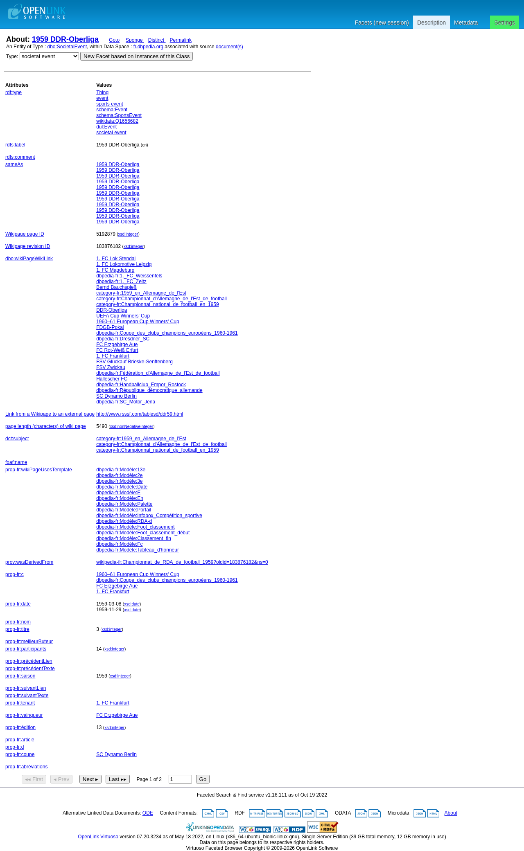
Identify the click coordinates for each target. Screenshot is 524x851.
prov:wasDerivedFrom (29, 562)
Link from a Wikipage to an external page (50, 414)
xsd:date (132, 604)
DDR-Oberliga (111, 310)
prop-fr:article (19, 740)
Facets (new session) (382, 22)
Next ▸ (90, 779)
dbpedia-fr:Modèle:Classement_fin (133, 538)
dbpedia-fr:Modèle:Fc (119, 544)
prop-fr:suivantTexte (26, 695)
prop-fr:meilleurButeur (29, 641)
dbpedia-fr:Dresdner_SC (122, 339)
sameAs (14, 164)
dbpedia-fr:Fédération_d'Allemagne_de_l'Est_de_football (157, 373)
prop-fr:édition (20, 727)
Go (203, 779)
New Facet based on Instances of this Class (137, 56)
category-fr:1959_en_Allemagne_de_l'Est (141, 293)
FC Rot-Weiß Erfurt (117, 350)
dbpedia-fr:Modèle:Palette (124, 504)
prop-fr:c (14, 574)
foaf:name (16, 462)
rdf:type (13, 92)
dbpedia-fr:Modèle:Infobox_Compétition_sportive (149, 515)
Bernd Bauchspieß (116, 287)
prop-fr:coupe (19, 754)
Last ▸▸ (117, 779)
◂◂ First (34, 779)
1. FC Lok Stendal (116, 258)
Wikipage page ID (24, 234)
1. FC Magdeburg (115, 270)
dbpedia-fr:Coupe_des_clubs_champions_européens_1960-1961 (167, 333)
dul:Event (106, 127)
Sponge (135, 40)
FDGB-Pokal (110, 327)
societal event (111, 132)
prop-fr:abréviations (26, 767)
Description (431, 22)
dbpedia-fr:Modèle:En (119, 498)
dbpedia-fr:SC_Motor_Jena (125, 402)
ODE (147, 813)
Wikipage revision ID (27, 246)
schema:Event (111, 110)
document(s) (229, 47)
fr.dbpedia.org (148, 47)
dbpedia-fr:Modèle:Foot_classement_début (143, 533)
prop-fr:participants (25, 649)
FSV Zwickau (110, 367)
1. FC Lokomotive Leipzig (123, 264)
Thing (102, 92)
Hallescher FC (111, 379)
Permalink (181, 40)
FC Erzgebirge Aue (117, 344)
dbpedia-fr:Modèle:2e (119, 475)
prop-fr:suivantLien (25, 688)
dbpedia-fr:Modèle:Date (121, 487)
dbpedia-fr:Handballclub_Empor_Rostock (141, 384)
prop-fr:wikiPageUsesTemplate (38, 470)
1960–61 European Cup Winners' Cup (137, 321)
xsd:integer (128, 234)
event (102, 98)
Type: (12, 56)
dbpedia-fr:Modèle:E (118, 492)
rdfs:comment (20, 157)
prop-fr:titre (17, 629)
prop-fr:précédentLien (28, 661)
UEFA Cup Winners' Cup (123, 316)
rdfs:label (15, 145)
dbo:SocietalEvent (67, 47)
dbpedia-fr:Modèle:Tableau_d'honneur (137, 550)
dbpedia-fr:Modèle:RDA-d (124, 521)
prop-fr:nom (18, 622)
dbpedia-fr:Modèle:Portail (123, 510)
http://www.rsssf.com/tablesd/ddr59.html (139, 414)
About (451, 813)
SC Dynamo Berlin (116, 396)
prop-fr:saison (20, 676)
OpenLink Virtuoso (98, 837)
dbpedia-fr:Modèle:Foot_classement (135, 527)
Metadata (466, 22)
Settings (504, 22)
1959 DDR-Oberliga (65, 39)
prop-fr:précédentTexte (30, 668)
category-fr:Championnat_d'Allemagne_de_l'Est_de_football (161, 299)
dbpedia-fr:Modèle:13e (120, 470)
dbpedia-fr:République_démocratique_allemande (149, 390)
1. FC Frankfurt (112, 356)
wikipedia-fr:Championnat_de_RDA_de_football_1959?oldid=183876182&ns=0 (182, 562)
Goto (114, 40)
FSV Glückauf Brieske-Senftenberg (134, 362)
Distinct (157, 40)
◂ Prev (61, 779)
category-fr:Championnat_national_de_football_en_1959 (157, 304)
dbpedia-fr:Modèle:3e (119, 481)
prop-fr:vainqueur (24, 715)
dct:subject (17, 438)
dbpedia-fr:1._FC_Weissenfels (129, 276)
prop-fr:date (18, 604)
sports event (109, 104)
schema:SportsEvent (119, 115)
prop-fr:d (14, 747)
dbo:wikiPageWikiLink (29, 258)
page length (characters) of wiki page (45, 426)
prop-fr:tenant (20, 703)
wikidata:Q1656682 (117, 121)
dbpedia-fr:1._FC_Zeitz (121, 281)
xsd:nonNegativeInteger (132, 426)
